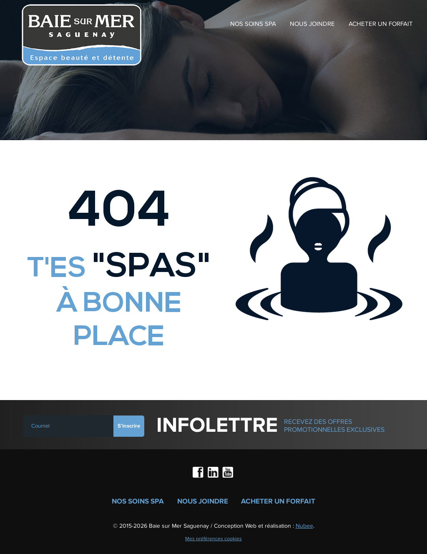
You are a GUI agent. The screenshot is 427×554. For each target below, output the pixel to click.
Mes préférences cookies (213, 538)
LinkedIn (213, 473)
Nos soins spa (253, 24)
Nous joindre (312, 24)
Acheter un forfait (381, 24)
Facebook (199, 473)
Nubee (304, 525)
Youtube (228, 473)
